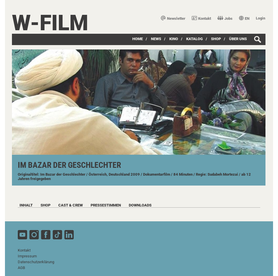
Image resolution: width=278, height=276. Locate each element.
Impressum (27, 256)
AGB (21, 268)
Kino (173, 39)
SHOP (216, 39)
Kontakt (201, 18)
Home (137, 39)
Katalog (194, 39)
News (156, 39)
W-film (50, 22)
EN (244, 18)
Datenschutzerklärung (36, 262)
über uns (238, 39)
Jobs (225, 18)
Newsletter (173, 18)
